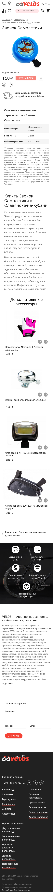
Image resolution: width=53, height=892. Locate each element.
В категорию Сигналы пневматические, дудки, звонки (24, 534)
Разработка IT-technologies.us (16, 890)
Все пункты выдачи (12, 777)
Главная (6, 19)
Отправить (14, 736)
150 (14, 406)
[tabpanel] (26, 52)
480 (18, 354)
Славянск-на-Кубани (33, 96)
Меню (46, 4)
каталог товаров (27, 11)
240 (18, 459)
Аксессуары (19, 19)
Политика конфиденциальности (17, 884)
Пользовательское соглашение (16, 887)
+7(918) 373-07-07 (14, 782)
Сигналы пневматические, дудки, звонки (21, 22)
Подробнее (7, 683)
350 (18, 512)
